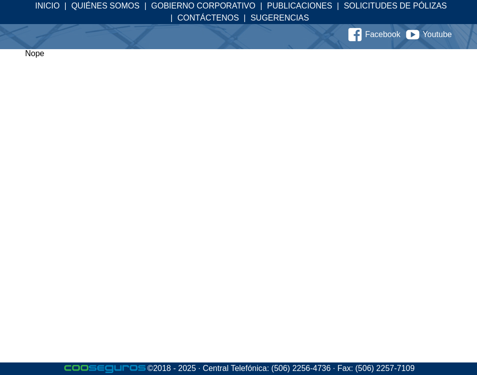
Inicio (47, 6)
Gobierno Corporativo (203, 6)
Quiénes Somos (105, 6)
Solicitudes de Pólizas (395, 6)
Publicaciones (299, 6)
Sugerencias (280, 18)
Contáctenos (208, 18)
